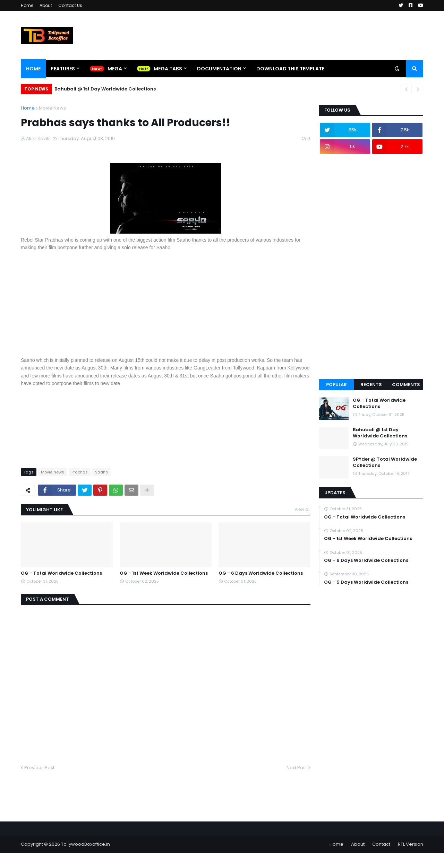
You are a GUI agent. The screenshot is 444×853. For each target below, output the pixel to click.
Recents (371, 384)
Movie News (52, 108)
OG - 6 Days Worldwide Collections (261, 573)
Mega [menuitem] (115, 68)
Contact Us (70, 5)
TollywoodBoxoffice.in (85, 844)
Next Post (297, 767)
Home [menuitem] (33, 68)
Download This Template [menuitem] (290, 68)
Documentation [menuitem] (219, 68)
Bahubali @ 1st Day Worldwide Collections (105, 89)
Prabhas (79, 472)
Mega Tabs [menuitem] (168, 68)
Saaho (101, 472)
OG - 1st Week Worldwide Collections (164, 573)
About (46, 5)
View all (302, 509)
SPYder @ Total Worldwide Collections (385, 462)
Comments (406, 384)
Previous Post (39, 767)
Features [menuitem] (63, 68)
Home (27, 5)
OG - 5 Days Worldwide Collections (366, 582)
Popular (336, 384)
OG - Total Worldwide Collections (61, 573)
